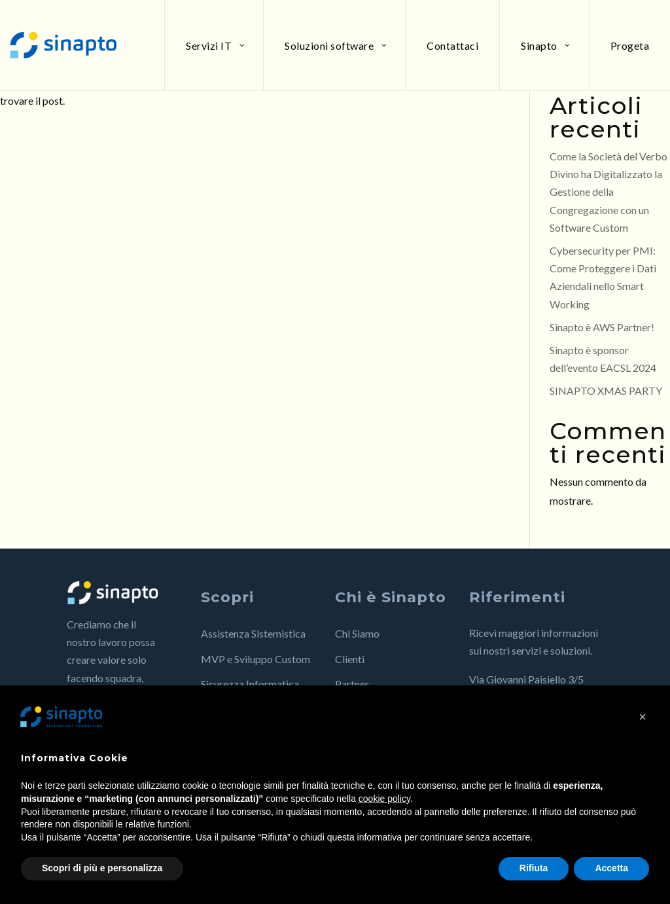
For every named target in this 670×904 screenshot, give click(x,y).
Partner (352, 684)
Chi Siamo (357, 633)
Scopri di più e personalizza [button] (102, 868)
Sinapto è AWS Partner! (602, 327)
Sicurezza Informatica (250, 684)
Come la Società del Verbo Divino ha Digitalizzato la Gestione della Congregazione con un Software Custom (608, 192)
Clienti (349, 659)
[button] (642, 716)
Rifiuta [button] (534, 868)
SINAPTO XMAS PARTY (606, 390)
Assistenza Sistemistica (253, 633)
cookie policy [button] (384, 798)
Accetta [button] (611, 868)
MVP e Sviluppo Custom (255, 659)
